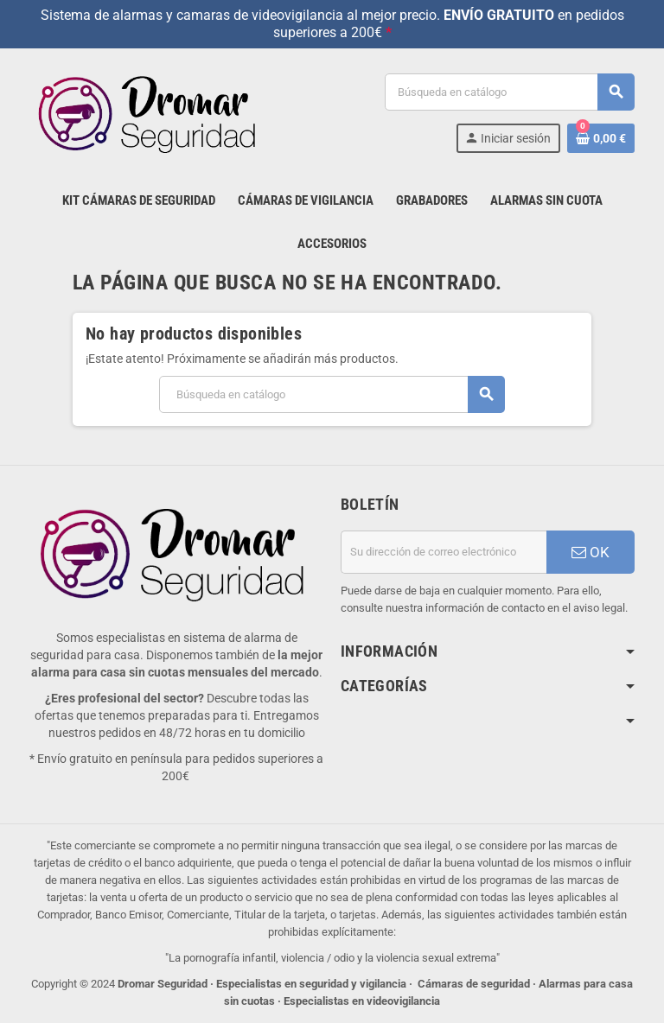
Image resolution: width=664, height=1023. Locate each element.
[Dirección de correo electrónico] (443, 552)
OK (590, 552)
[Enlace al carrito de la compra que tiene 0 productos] (601, 138)
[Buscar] (509, 92)
